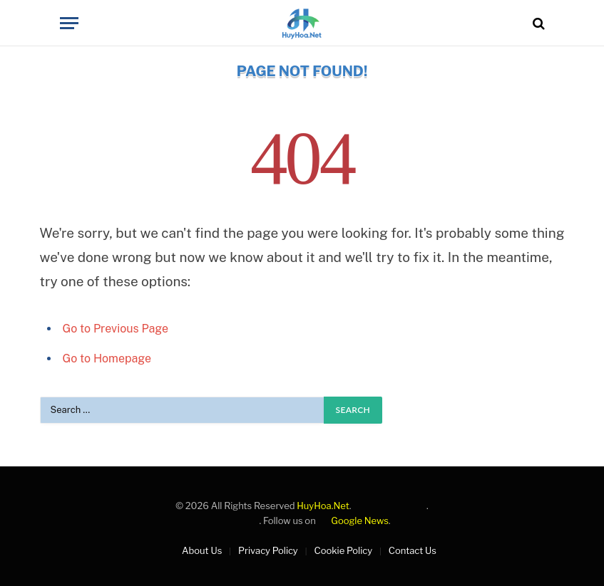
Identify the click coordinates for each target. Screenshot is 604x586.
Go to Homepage (107, 358)
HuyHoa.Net (323, 505)
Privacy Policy (268, 550)
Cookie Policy (343, 550)
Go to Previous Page (116, 328)
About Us (202, 550)
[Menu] (69, 23)
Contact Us (412, 550)
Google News (353, 520)
